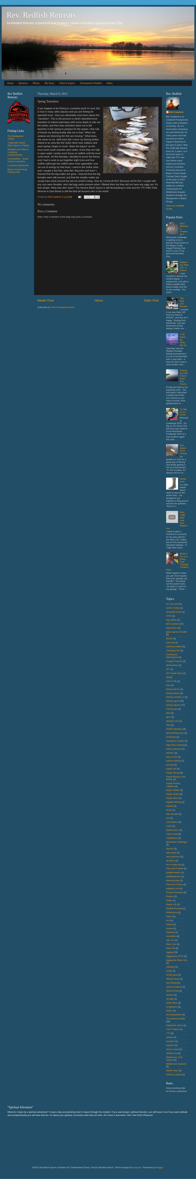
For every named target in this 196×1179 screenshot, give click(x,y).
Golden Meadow (174, 729)
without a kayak (174, 1074)
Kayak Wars (172, 798)
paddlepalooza (173, 876)
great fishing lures (175, 733)
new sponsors (173, 856)
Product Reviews (174, 892)
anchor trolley (173, 608)
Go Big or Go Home (183, 412)
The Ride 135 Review (183, 302)
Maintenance (172, 830)
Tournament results (175, 1018)
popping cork (172, 888)
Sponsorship (172, 991)
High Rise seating (175, 745)
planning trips (172, 880)
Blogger (159, 1167)
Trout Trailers (172, 1029)
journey (169, 764)
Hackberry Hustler (175, 741)
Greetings (171, 737)
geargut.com (172, 721)
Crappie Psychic (174, 661)
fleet (168, 713)
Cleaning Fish (173, 650)
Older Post (151, 300)
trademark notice (174, 1025)
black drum (171, 628)
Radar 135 (171, 904)
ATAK (169, 616)
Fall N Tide (171, 681)
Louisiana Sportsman (18, 165)
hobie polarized (173, 749)
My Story (49, 83)
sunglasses (171, 1007)
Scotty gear (171, 975)
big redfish (171, 620)
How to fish (171, 757)
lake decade (172, 814)
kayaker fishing (173, 802)
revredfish (171, 936)
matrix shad (172, 834)
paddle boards (173, 872)
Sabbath (170, 967)
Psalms (169, 896)
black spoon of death (176, 632)
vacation (170, 1041)
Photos (36, 83)
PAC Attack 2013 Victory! (183, 449)
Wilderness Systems (176, 1064)
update (169, 1037)
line (168, 818)
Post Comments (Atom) (62, 307)
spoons (169, 995)
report (169, 916)
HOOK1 (170, 753)
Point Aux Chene (174, 884)
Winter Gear (183, 480)
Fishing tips (171, 709)
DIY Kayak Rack (174, 673)
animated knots (173, 612)
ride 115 (170, 940)
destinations (172, 665)
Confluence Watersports (172, 655)
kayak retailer (172, 790)
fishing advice (173, 689)
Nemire (169, 848)
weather (170, 1045)
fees (168, 685)
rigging (169, 952)
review (169, 928)
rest (168, 920)
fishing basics (173, 693)
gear (168, 717)
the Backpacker (174, 1014)
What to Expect (67, 83)
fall (167, 677)
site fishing (171, 983)
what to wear (172, 1049)
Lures (169, 826)
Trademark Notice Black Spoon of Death (18, 144)
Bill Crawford (176, 112)
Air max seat (172, 604)
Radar (169, 900)
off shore (170, 860)
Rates (109, 83)
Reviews (170, 932)
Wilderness (171, 1053)
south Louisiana (174, 987)
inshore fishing (173, 760)
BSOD (169, 638)
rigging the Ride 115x (176, 960)
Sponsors (23, 83)
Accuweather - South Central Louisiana (17, 160)
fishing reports (173, 705)
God (168, 725)
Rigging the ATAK (175, 956)
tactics (169, 1010)
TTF (168, 1033)
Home (10, 83)
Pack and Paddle (174, 868)
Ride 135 (170, 948)
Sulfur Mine (171, 1003)
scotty (169, 971)
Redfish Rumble (174, 908)
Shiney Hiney (172, 979)
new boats (171, 852)
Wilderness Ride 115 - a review (184, 266)
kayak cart (171, 768)
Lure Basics (172, 822)
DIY (168, 669)
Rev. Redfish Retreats (41, 14)
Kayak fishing (172, 772)
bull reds (170, 642)
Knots (169, 810)
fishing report (172, 701)
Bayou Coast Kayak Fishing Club (17, 170)
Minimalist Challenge (176, 842)
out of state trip (173, 864)
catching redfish (174, 646)
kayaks (169, 806)
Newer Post (45, 300)
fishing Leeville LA (175, 697)
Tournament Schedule (91, 83)
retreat (169, 924)
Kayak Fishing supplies (173, 784)
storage (170, 999)
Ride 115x (171, 944)
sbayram (137, 1167)
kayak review (172, 794)
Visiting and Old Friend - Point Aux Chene (184, 377)
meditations (172, 838)
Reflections (171, 912)
